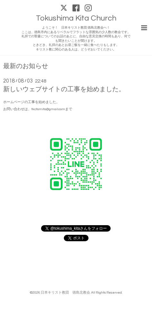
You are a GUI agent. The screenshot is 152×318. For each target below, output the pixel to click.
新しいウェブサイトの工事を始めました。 (64, 89)
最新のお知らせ (25, 66)
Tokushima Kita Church (76, 18)
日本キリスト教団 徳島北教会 (65, 292)
